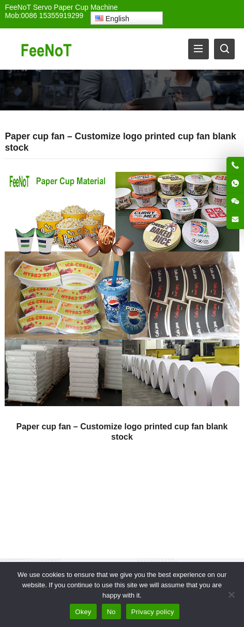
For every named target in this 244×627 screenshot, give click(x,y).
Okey (83, 612)
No (111, 612)
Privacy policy (152, 612)
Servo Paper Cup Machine (75, 7)
